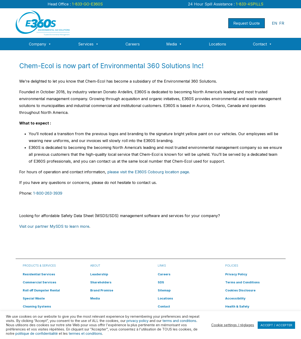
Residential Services (39, 274)
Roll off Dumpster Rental (41, 290)
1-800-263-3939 (47, 193)
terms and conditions (179, 321)
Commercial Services (39, 282)
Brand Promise (101, 290)
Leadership (99, 274)
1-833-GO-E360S (87, 4)
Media (174, 44)
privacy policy (137, 321)
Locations (217, 44)
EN (274, 23)
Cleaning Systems (37, 306)
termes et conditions (85, 333)
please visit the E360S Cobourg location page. (148, 172)
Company (40, 44)
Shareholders (101, 282)
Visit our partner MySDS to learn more (54, 226)
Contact (262, 44)
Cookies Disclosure (240, 290)
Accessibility (235, 298)
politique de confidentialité (36, 333)
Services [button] (88, 44)
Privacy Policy (236, 274)
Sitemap (164, 290)
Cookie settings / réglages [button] (232, 325)
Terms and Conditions (242, 282)
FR (281, 23)
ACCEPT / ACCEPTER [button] (276, 325)
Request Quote (246, 23)
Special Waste (34, 298)
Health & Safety (237, 306)
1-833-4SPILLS (249, 4)
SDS (161, 282)
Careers (133, 44)
